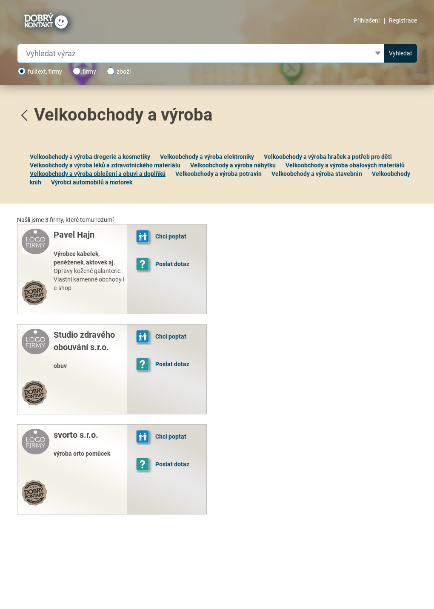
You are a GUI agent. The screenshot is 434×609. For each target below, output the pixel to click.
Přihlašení (367, 20)
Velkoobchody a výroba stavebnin (316, 173)
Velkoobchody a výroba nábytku (233, 165)
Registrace (403, 20)
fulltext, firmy (40, 71)
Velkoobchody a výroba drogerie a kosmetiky (90, 156)
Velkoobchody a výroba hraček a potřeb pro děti (328, 156)
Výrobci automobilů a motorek (91, 182)
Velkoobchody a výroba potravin (218, 173)
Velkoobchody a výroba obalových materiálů (345, 165)
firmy (84, 71)
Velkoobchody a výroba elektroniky (207, 156)
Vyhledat (400, 53)
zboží (119, 71)
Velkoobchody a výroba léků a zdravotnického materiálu (105, 165)
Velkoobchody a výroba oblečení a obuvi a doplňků (98, 173)
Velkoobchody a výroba (123, 115)
